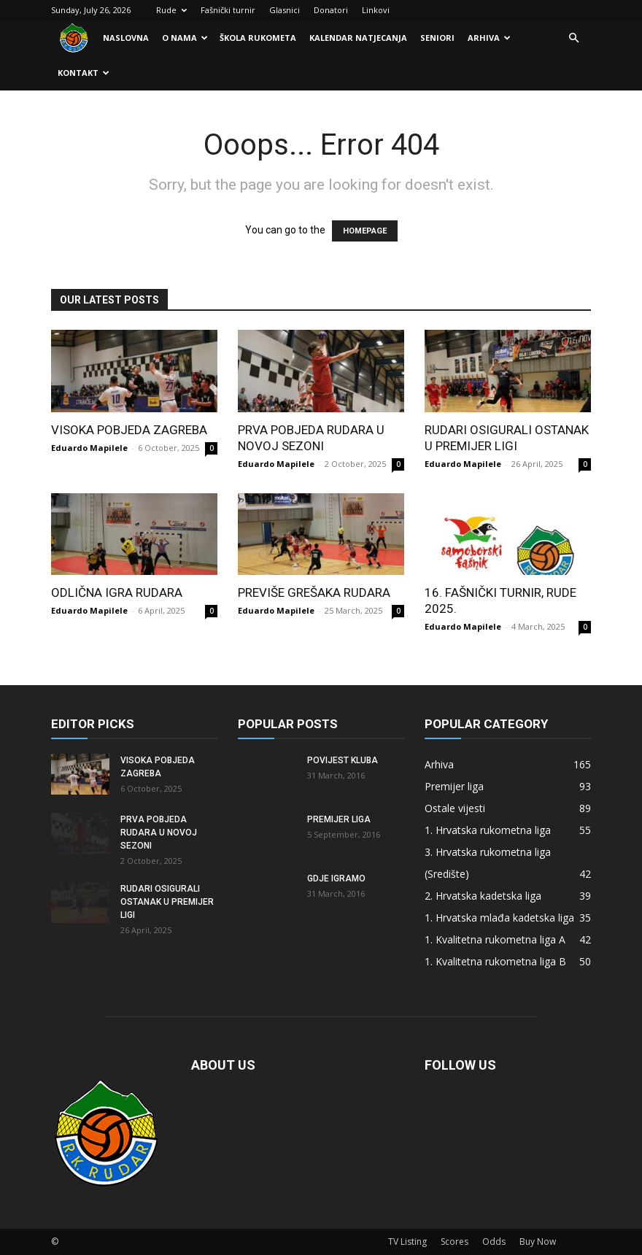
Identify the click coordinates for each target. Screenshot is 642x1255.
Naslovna (126, 37)
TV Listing (407, 1241)
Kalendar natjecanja (358, 37)
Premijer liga (339, 819)
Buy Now (537, 1241)
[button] (573, 38)
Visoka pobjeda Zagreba (129, 429)
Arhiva (489, 37)
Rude (171, 9)
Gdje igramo (336, 878)
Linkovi (376, 9)
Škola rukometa (258, 37)
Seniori (437, 37)
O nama (185, 37)
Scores (454, 1241)
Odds (494, 1241)
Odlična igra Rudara (116, 592)
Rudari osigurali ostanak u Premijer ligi (167, 902)
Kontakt (83, 72)
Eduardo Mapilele (89, 447)
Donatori (331, 9)
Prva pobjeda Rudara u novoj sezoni (158, 832)
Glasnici (284, 9)
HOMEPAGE (365, 231)
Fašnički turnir (228, 9)
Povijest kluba (342, 760)
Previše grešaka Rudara (314, 592)
